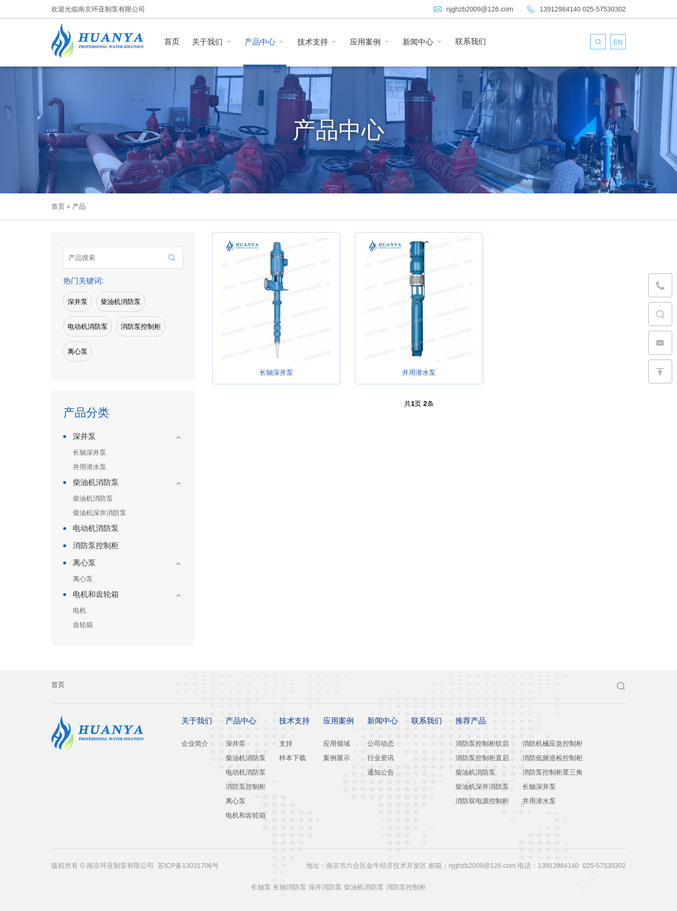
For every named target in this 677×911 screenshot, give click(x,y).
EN (617, 42)
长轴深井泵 (89, 452)
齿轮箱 (83, 625)
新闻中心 (423, 42)
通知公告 (380, 772)
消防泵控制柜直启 (482, 758)
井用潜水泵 (89, 467)
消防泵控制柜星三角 (552, 772)
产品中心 (265, 42)
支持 (286, 743)
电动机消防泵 (88, 326)
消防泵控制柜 (141, 326)
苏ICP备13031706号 (188, 865)
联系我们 (470, 41)
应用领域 (336, 743)
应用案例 (370, 42)
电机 (79, 610)
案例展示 (336, 758)
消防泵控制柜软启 (482, 743)
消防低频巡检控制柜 (552, 758)
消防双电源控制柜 (482, 801)
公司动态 (380, 743)
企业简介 (194, 743)
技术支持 (317, 42)
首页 (172, 41)
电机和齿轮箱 (96, 594)
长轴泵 (261, 887)
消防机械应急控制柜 (552, 743)
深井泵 (78, 301)
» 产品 (75, 206)
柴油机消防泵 (121, 301)
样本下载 (292, 758)
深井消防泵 (325, 887)
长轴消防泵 (289, 887)
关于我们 (212, 42)
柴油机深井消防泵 (99, 513)
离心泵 (78, 351)
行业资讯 (380, 758)
